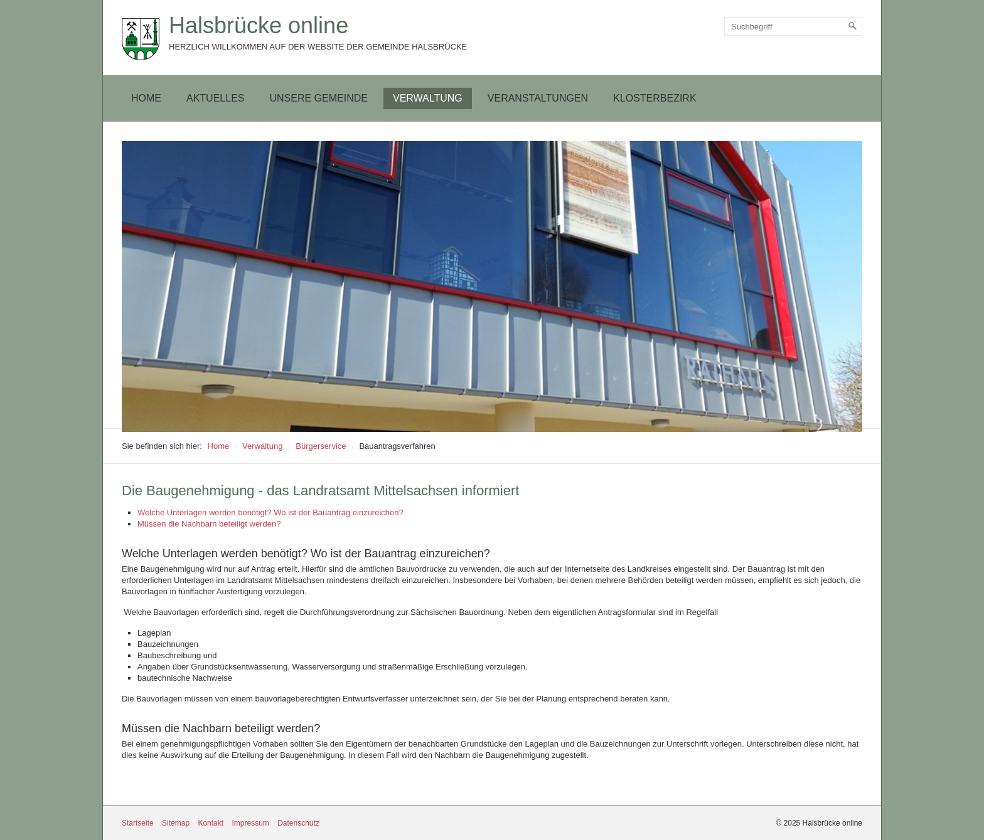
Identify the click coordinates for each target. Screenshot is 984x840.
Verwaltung (428, 98)
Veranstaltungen (538, 98)
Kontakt (210, 823)
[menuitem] (146, 98)
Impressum (250, 823)
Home (146, 98)
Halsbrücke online (258, 25)
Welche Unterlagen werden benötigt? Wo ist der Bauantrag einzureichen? (270, 512)
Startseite (138, 823)
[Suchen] (853, 26)
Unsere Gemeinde (318, 98)
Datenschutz (298, 823)
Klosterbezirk (654, 98)
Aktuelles (215, 98)
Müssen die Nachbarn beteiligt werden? (209, 523)
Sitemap (176, 823)
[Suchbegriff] (793, 26)
